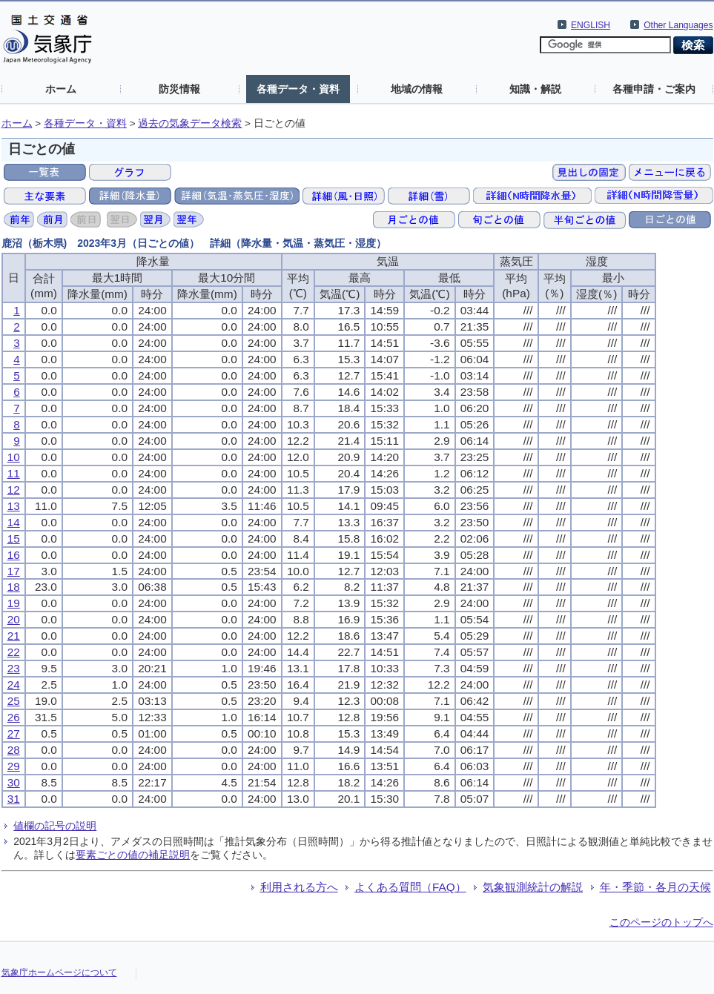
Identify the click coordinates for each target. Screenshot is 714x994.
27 (13, 733)
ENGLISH (590, 25)
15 (13, 538)
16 (13, 555)
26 (13, 717)
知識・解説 (535, 89)
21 (13, 635)
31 (13, 798)
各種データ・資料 (298, 89)
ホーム (60, 89)
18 (13, 586)
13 (13, 506)
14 (13, 522)
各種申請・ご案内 (653, 89)
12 (13, 489)
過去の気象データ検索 (190, 123)
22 (13, 652)
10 (13, 457)
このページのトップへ (661, 922)
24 (13, 684)
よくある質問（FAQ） (410, 887)
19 (13, 603)
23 (13, 668)
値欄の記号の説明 (54, 826)
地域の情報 (417, 89)
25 (13, 701)
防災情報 (179, 89)
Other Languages (678, 25)
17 (13, 571)
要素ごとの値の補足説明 (133, 855)
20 (13, 619)
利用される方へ (299, 887)
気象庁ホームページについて (59, 972)
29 (13, 766)
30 (13, 782)
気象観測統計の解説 (533, 887)
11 (13, 473)
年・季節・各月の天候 (655, 887)
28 (13, 749)
